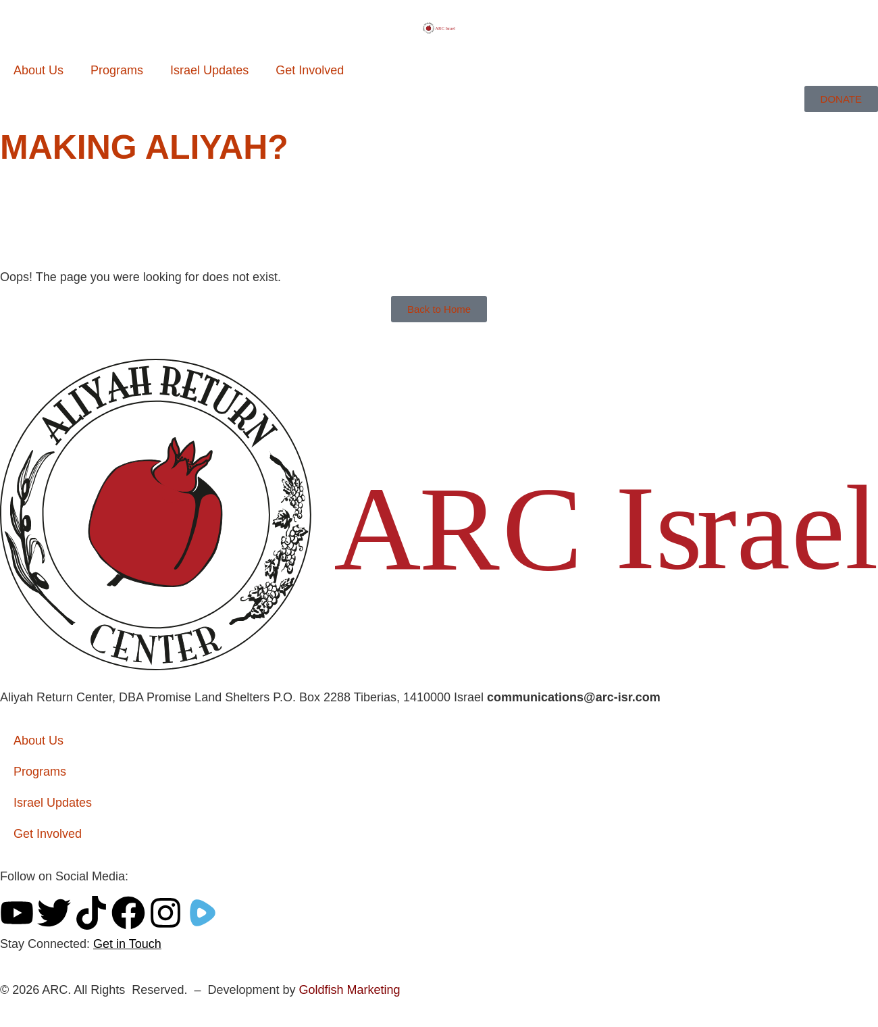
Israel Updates (209, 70)
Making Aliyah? (144, 147)
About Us (38, 70)
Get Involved (310, 70)
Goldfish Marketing (349, 990)
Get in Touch (127, 944)
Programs (117, 70)
